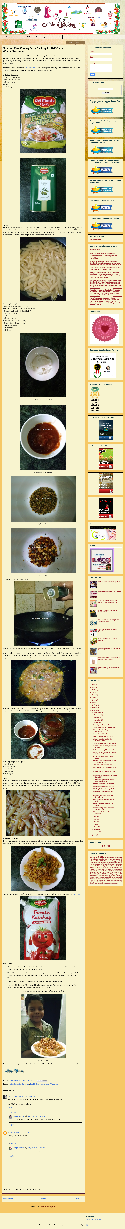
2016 (93, 707)
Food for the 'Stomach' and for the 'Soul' (103, 800)
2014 (93, 835)
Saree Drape (105, 877)
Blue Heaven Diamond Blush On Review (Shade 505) (105, 776)
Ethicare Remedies (98, 859)
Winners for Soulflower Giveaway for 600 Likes (104, 812)
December (97, 712)
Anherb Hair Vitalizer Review (102, 734)
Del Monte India (30, 68)
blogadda (103, 862)
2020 (93, 697)
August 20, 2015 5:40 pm (36, 1148)
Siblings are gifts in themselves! (102, 765)
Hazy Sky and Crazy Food (101, 725)
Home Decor (69, 37)
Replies (13, 1112)
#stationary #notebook (104, 878)
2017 (93, 705)
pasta (47, 1084)
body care (101, 869)
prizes (117, 861)
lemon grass (116, 880)
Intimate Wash (103, 875)
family (115, 872)
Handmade (101, 870)
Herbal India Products (113, 870)
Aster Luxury (111, 866)
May (95, 822)
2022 (93, 692)
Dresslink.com (109, 882)
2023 (93, 690)
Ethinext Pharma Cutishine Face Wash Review (104, 772)
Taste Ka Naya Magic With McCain (103, 736)
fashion (118, 864)
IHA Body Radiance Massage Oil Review (105, 789)
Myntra (113, 875)
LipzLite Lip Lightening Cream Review (109, 591)
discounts (108, 880)
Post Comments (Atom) (48, 1207)
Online (101, 872)
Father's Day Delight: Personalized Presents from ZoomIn (108, 668)
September (97, 720)
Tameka (92, 261)
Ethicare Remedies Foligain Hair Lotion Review (108, 611)
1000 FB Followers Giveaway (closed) (109, 582)
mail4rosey (93, 272)
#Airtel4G (92, 883)
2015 (93, 710)
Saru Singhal (13, 1096)
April (95, 824)
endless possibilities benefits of (102, 254)
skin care (93, 861)
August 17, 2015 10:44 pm (37, 1116)
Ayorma (117, 874)
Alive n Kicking (108, 874)
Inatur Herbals (94, 880)
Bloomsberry (100, 882)
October (96, 717)
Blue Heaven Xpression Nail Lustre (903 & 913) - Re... (103, 808)
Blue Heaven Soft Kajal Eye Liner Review (103, 792)
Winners (92, 869)
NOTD (109, 867)
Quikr (102, 880)
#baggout (92, 878)
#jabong (92, 882)
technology (93, 862)
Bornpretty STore (116, 862)
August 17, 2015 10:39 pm (27, 1096)
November (97, 715)
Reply (10, 1107)
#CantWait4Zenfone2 (111, 883)
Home (8, 37)
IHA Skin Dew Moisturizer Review (103, 786)
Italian (43, 1084)
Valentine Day (101, 866)
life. (121, 872)
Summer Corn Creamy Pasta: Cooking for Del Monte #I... (104, 761)
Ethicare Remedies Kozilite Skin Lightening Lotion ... (102, 740)
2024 (93, 687)
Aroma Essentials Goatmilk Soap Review (103, 804)
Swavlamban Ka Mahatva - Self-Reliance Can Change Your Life (108, 601)
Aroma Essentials (113, 859)
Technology (40, 37)
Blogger (86, 1225)
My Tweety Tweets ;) (96, 239)
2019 (93, 700)
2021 (93, 695)
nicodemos (70, 1225)
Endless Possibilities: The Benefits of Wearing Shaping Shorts (109, 658)
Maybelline (93, 872)
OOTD (29, 37)
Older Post (79, 1199)
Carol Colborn (94, 268)
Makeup (111, 864)
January (96, 832)
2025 (93, 685)
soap (104, 864)
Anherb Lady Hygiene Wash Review (103, 783)
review (93, 857)
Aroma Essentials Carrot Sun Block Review (104, 757)
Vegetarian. (54, 1084)
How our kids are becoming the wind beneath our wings (109, 620)
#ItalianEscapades (15, 1084)
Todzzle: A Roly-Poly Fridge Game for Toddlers (104, 746)
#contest (109, 861)
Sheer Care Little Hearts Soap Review (104, 743)
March (96, 827)
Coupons (117, 878)
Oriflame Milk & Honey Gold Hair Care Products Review (109, 649)
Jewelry (92, 866)
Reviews (18, 37)
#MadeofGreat (115, 877)
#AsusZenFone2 (100, 883)
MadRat (118, 882)
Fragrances (100, 867)
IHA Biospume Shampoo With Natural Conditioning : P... (104, 753)
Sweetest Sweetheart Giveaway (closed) (107, 630)
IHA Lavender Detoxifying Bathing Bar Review (105, 768)
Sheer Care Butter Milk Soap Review (104, 727)
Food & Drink (55, 37)
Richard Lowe (94, 290)
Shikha (10, 1132)
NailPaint (116, 867)
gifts (109, 869)
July (95, 816)
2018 (93, 702)
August (96, 722)
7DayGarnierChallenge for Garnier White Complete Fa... (103, 780)
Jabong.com (96, 864)
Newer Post (8, 1199)
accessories (108, 872)
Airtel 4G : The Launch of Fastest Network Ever (103, 796)
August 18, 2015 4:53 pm (22, 1132)
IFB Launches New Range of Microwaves (101, 730)
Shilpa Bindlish (19, 1116)
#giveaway (118, 857)
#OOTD (101, 861)
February (96, 829)
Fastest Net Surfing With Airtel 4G (103, 750)
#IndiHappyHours (97, 874)
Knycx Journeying (95, 298)
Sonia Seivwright (95, 253)
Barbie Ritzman (94, 280)
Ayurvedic (93, 875)
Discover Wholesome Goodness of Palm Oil (108, 639)
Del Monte (76, 894)
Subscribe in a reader (93, 1219)
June (95, 819)
